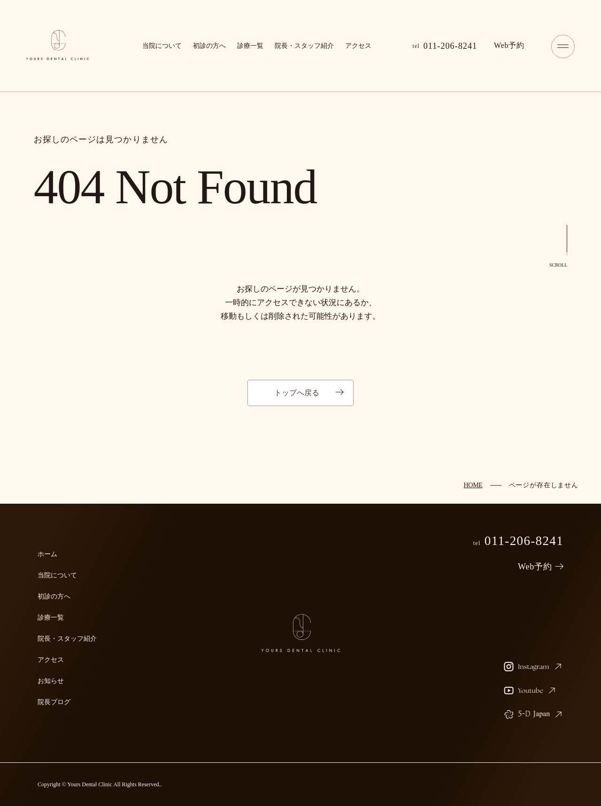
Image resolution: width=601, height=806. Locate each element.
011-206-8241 (445, 46)
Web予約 (535, 566)
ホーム (47, 554)
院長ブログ (54, 702)
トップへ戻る (296, 393)
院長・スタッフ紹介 (304, 45)
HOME (472, 485)
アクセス (358, 45)
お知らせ (51, 680)
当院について (162, 45)
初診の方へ (209, 45)
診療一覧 (250, 45)
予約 (509, 45)
